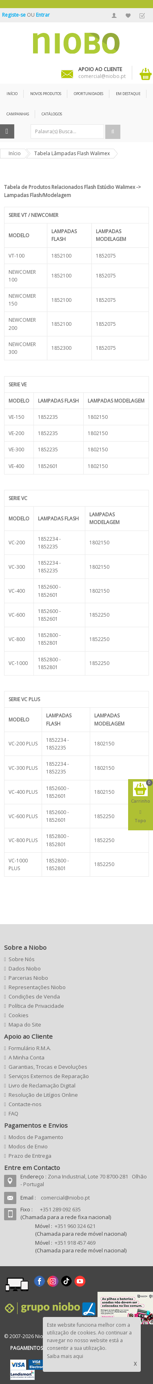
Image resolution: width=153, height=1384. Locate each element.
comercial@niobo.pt (65, 1197)
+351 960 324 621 (75, 1226)
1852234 (48, 538)
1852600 (48, 586)
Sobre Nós (22, 959)
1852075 (106, 255)
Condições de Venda (34, 996)
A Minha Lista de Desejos (128, 15)
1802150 (98, 417)
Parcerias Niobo (28, 977)
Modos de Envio (28, 1146)
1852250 (99, 614)
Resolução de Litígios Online (43, 1094)
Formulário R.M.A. (30, 1048)
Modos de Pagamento (36, 1137)
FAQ (13, 1113)
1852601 (48, 466)
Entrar (43, 14)
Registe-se (14, 14)
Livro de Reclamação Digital (42, 1085)
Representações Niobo (37, 987)
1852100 (61, 255)
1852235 (48, 417)
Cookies (19, 1015)
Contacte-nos (25, 1104)
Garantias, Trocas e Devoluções (48, 1066)
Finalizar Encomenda (142, 15)
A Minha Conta (114, 15)
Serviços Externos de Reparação (49, 1076)
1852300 (61, 347)
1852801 (48, 642)
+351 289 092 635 (60, 1209)
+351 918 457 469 (75, 1242)
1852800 (48, 635)
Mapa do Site (25, 1024)
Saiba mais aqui (65, 1356)
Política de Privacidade (36, 1005)
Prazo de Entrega (30, 1155)
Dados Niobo (25, 968)
